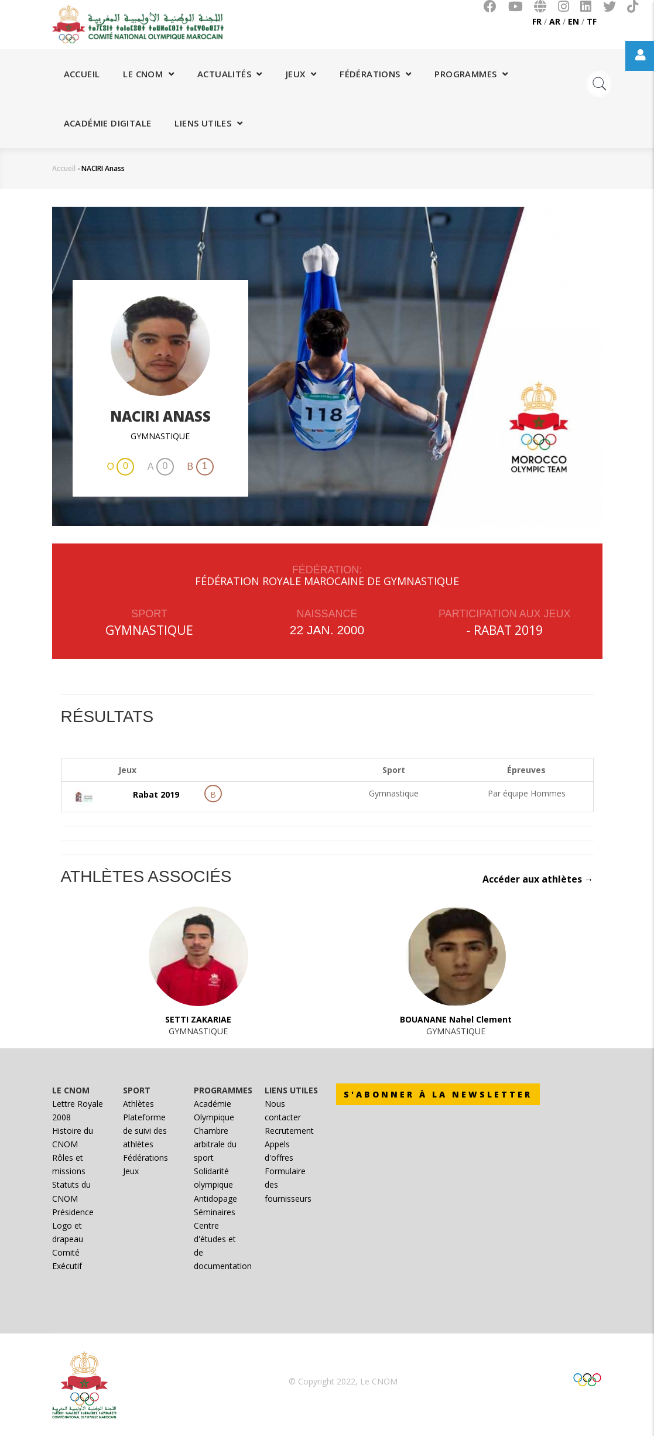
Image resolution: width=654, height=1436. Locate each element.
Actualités (229, 74)
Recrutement (289, 1130)
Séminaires (214, 1212)
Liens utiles (208, 123)
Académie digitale (108, 123)
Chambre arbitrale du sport (215, 1144)
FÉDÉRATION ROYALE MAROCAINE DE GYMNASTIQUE (327, 581)
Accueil (82, 74)
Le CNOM (148, 74)
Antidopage (215, 1198)
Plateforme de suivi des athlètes (145, 1131)
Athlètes (138, 1103)
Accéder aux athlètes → (538, 879)
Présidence (73, 1212)
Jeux (301, 74)
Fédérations (375, 74)
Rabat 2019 (508, 630)
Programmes (471, 74)
